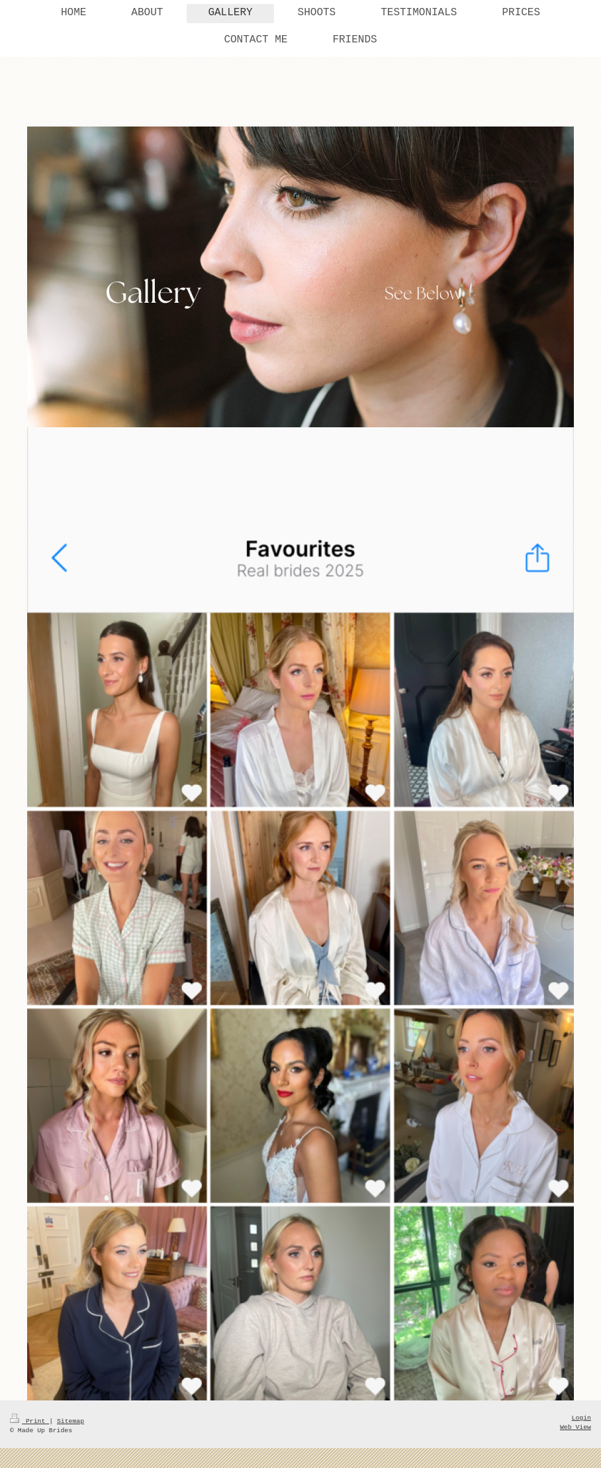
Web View (575, 1427)
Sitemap (70, 1421)
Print (29, 1421)
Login (581, 1418)
